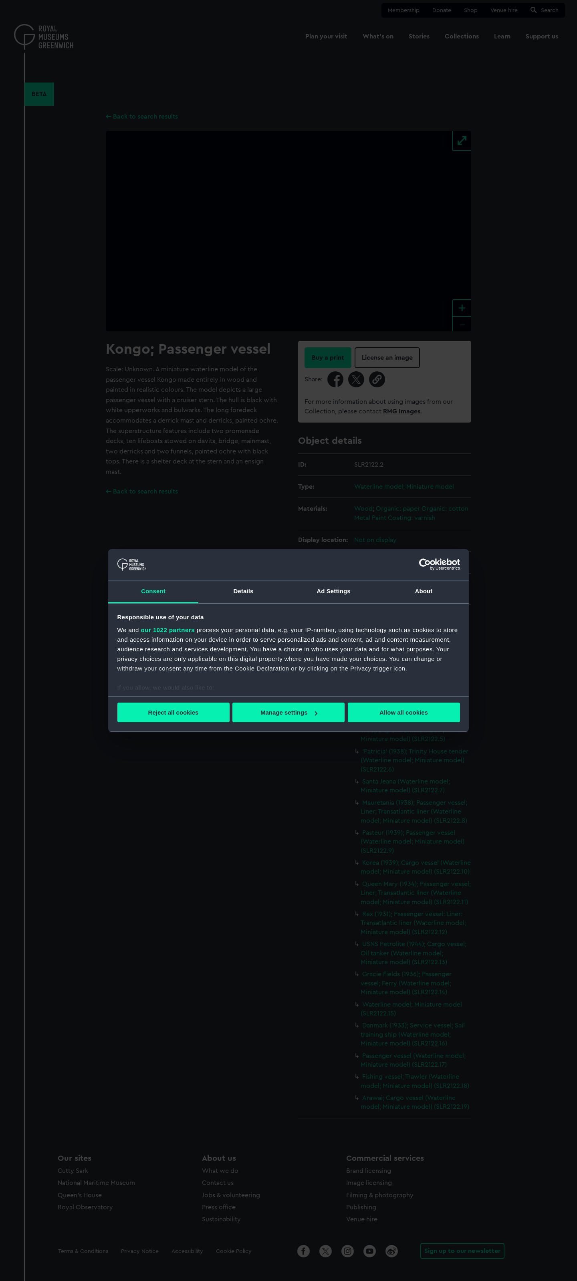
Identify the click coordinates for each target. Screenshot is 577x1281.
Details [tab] (244, 591)
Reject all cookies (173, 712)
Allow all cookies (403, 712)
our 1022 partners (168, 629)
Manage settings (288, 712)
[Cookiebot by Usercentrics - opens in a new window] (425, 564)
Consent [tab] (153, 591)
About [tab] (424, 591)
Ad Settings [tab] (333, 591)
